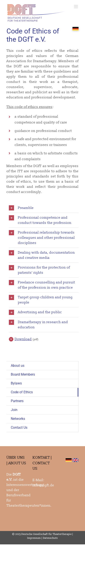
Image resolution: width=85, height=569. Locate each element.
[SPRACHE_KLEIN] (75, 29)
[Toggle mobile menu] (76, 6)
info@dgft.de (43, 485)
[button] (44, 208)
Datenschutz (50, 538)
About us (17, 366)
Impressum (34, 538)
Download (23, 339)
